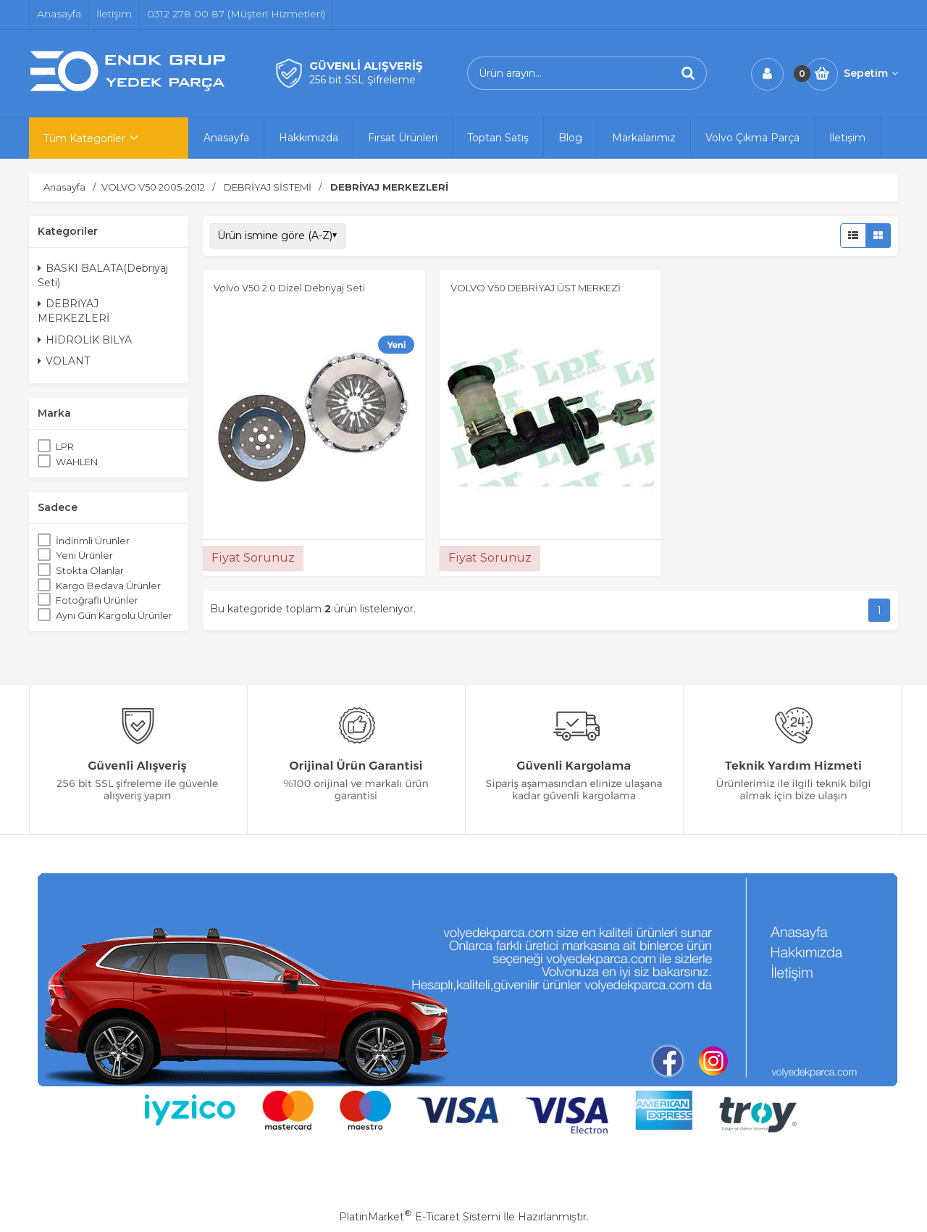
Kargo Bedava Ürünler (108, 585)
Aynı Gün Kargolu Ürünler (114, 615)
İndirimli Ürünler (93, 540)
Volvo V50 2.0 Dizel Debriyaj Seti (289, 288)
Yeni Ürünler (84, 555)
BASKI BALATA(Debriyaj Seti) (103, 275)
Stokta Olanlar (90, 570)
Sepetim (871, 73)
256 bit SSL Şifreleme (362, 79)
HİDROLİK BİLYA (85, 339)
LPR (65, 446)
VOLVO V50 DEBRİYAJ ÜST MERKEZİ (535, 288)
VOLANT (64, 360)
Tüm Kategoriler (84, 138)
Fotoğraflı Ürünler (97, 600)
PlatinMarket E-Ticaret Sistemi (419, 1216)
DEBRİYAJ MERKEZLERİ (73, 311)
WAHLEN (77, 461)
